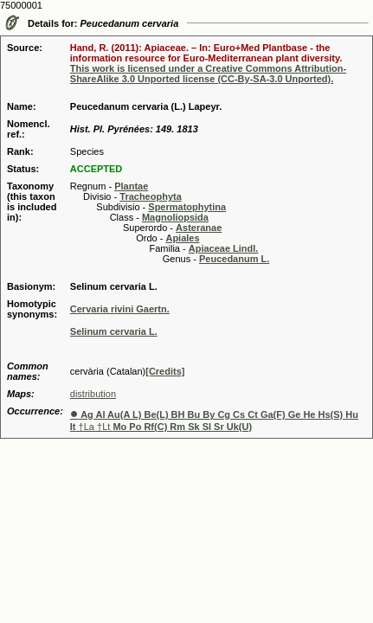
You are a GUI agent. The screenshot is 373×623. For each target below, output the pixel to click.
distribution (93, 394)
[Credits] (164, 371)
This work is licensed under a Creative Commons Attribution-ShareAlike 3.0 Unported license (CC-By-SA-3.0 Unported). (208, 73)
